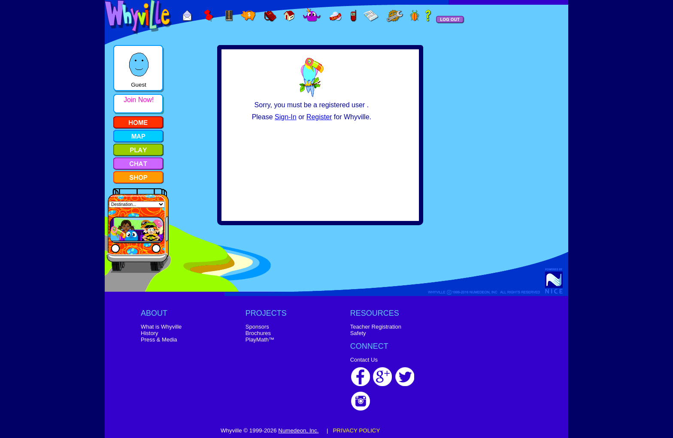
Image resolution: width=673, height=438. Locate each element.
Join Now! (139, 99)
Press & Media (159, 339)
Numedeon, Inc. (298, 430)
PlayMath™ (260, 339)
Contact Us (364, 359)
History (149, 333)
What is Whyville (161, 326)
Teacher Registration (375, 326)
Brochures (258, 333)
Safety (358, 333)
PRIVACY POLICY (356, 430)
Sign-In (286, 117)
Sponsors (257, 326)
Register (319, 117)
